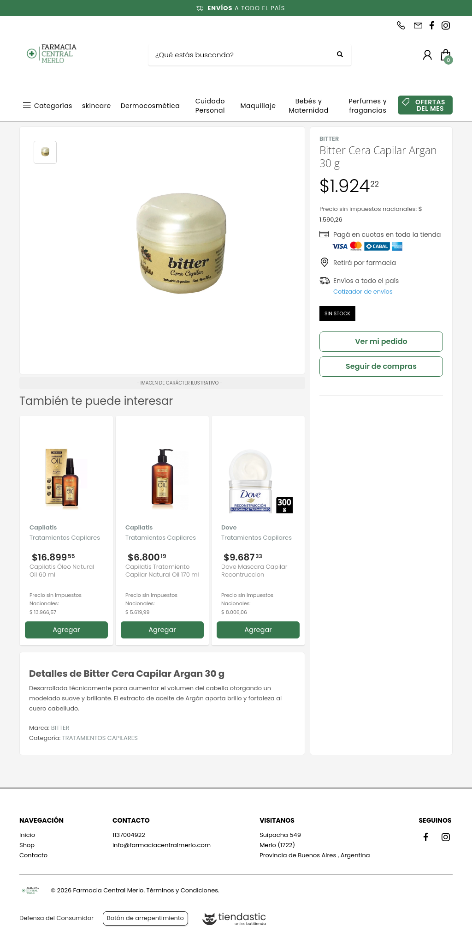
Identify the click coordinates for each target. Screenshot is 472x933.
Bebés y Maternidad (308, 105)
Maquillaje (258, 105)
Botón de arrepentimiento (145, 918)
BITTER (60, 727)
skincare (96, 105)
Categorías (53, 105)
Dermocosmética (150, 105)
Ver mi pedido (381, 341)
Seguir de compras (381, 366)
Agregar (66, 629)
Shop (27, 845)
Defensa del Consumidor (56, 918)
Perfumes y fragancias (368, 105)
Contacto (33, 855)
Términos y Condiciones (182, 890)
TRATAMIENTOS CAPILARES (100, 738)
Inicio (27, 835)
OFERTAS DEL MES (430, 105)
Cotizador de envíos (363, 291)
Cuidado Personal (210, 105)
